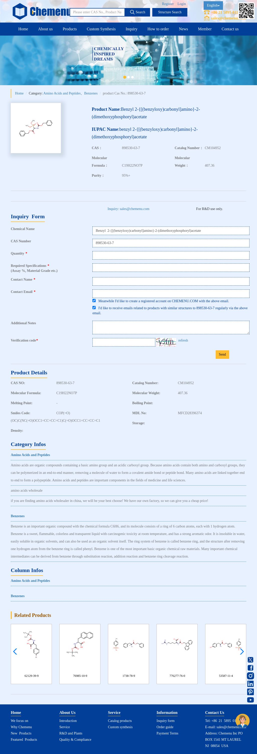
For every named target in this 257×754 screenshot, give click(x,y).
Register (168, 4)
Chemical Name (23, 229)
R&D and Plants (70, 733)
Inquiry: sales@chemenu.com (129, 209)
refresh (183, 340)
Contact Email (23, 292)
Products (70, 29)
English (213, 5)
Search (137, 12)
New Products (21, 733)
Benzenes (91, 93)
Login (182, 4)
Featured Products (24, 739)
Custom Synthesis (101, 29)
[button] (240, 652)
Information (167, 712)
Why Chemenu (21, 727)
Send (222, 354)
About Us (67, 712)
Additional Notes (23, 323)
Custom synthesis (120, 727)
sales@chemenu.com (228, 18)
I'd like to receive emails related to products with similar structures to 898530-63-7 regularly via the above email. (169, 310)
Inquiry (132, 29)
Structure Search (170, 12)
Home (23, 29)
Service (64, 727)
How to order (158, 29)
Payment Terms (167, 733)
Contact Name (23, 279)
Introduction (68, 721)
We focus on (19, 721)
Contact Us (214, 712)
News (183, 29)
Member (205, 29)
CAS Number (21, 241)
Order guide (165, 727)
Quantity (19, 253)
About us (45, 29)
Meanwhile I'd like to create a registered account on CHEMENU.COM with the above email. (160, 301)
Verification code (25, 341)
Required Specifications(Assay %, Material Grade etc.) (34, 268)
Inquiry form (166, 721)
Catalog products (120, 721)
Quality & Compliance (75, 739)
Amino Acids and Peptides (62, 93)
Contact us (230, 29)
